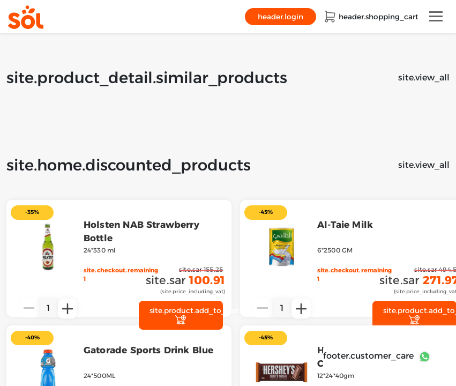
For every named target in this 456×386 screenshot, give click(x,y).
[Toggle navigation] (436, 16)
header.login (280, 16)
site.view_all (424, 77)
